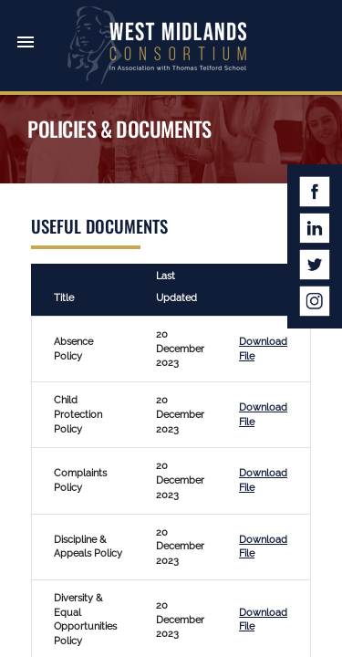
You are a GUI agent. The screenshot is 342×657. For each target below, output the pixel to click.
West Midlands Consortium (157, 45)
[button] (25, 25)
